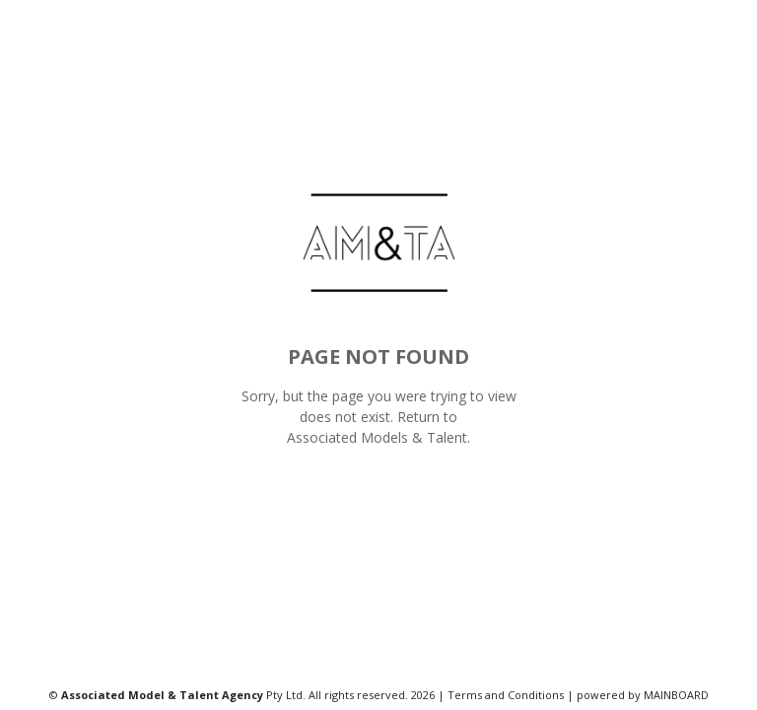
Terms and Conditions (505, 694)
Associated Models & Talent (377, 437)
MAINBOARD (676, 694)
